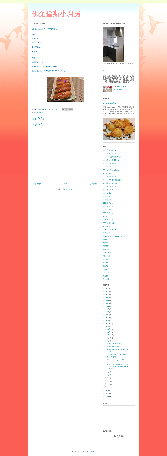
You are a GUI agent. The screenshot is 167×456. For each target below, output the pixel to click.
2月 (108, 386)
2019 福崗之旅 (108, 190)
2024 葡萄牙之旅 (109, 219)
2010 (107, 393)
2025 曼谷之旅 (108, 226)
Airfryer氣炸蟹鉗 (110, 103)
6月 (108, 375)
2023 (107, 294)
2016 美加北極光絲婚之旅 (112, 183)
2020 (107, 303)
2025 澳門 (106, 233)
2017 (107, 312)
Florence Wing (121, 86)
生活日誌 (106, 262)
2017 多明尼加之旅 (109, 186)
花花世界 (106, 269)
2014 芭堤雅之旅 (109, 173)
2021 (107, 300)
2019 (107, 306)
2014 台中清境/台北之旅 (111, 170)
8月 (108, 341)
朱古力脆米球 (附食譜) (114, 343)
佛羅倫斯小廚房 (56, 14)
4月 (108, 381)
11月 (109, 332)
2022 (107, 297)
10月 (109, 335)
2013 (107, 324)
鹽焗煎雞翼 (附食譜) (113, 346)
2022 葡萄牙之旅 (109, 193)
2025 (107, 288)
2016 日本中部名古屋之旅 (112, 180)
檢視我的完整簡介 (120, 90)
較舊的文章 (93, 184)
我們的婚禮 (107, 253)
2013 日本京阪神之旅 (110, 163)
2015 (107, 318)
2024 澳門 (106, 216)
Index (105, 239)
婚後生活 (106, 243)
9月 (108, 338)
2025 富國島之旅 (109, 223)
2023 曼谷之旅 (108, 200)
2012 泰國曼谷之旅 (109, 153)
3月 (108, 384)
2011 (107, 390)
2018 (107, 309)
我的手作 (106, 259)
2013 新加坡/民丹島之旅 (111, 160)
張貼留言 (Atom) (68, 189)
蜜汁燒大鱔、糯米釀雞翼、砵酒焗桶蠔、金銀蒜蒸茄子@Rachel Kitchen (118, 366)
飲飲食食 (106, 279)
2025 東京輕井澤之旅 (110, 229)
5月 (108, 378)
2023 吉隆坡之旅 (109, 196)
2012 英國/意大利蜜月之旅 (112, 157)
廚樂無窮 (40, 113)
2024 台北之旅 (108, 206)
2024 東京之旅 (108, 213)
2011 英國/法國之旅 (109, 150)
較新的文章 (37, 184)
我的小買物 (107, 256)
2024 (107, 291)
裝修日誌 (106, 276)
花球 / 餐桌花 (111, 357)
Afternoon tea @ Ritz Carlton (116, 354)
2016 (107, 315)
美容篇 (105, 266)
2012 (107, 326)
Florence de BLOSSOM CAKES (114, 236)
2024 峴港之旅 (108, 210)
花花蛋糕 (106, 272)
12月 (109, 329)
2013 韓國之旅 (108, 167)
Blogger (92, 451)
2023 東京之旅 (108, 203)
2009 (107, 396)
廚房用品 (106, 246)
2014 (107, 321)
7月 (108, 372)
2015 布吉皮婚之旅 (109, 177)
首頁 (65, 184)
